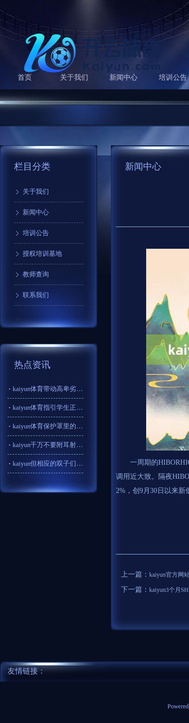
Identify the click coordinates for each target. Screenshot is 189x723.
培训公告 (36, 233)
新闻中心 (123, 77)
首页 (25, 77)
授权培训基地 (42, 253)
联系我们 (36, 295)
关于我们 (74, 77)
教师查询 (36, 274)
